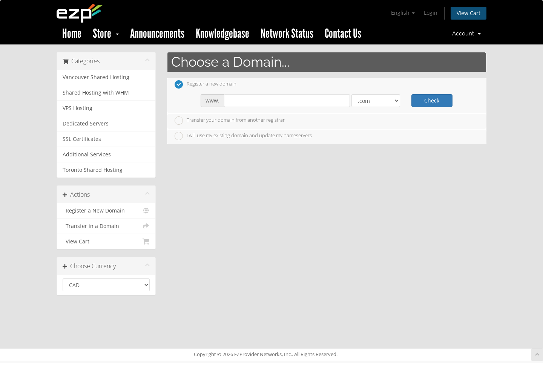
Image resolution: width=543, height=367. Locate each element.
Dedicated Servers (86, 123)
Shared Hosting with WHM (96, 92)
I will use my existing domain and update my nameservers (243, 136)
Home (71, 33)
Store (106, 33)
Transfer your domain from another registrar (230, 120)
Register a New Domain (106, 210)
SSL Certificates (82, 139)
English (403, 12)
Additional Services (87, 154)
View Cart (468, 13)
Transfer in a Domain (106, 226)
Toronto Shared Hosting (93, 170)
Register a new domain (205, 84)
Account (466, 33)
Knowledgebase (222, 33)
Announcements (157, 33)
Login (430, 12)
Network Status (287, 33)
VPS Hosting (77, 108)
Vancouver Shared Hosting (96, 77)
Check (431, 100)
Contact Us (343, 33)
